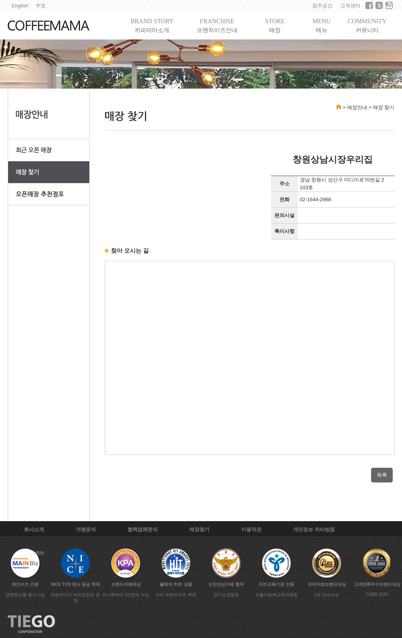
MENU (321, 26)
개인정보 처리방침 (314, 529)
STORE (274, 26)
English (20, 6)
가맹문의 (86, 529)
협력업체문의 (143, 529)
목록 (382, 475)
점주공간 (322, 6)
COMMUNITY (367, 26)
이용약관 (251, 529)
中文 (41, 6)
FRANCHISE (217, 26)
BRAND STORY (152, 26)
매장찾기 (199, 529)
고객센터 (350, 6)
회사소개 (34, 529)
